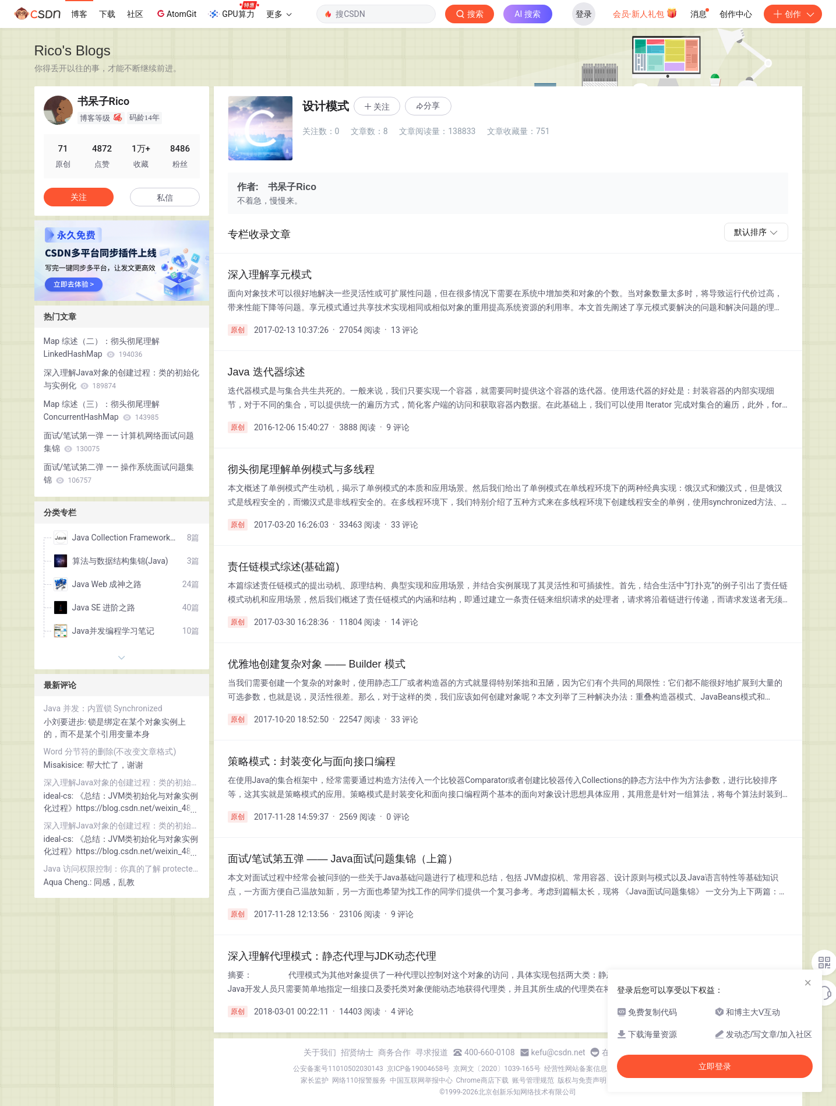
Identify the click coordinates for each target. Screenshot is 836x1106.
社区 (135, 14)
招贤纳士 (357, 1052)
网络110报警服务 (359, 1080)
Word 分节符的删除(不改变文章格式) (110, 751)
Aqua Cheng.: (69, 882)
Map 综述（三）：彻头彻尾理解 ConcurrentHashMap (102, 410)
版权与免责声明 (582, 1080)
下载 (107, 14)
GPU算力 (233, 10)
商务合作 (394, 1052)
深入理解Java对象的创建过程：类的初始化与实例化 (122, 379)
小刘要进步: (66, 721)
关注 (78, 197)
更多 (279, 14)
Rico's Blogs (72, 50)
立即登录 (715, 1066)
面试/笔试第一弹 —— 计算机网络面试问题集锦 (119, 442)
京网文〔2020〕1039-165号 (497, 1069)
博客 (79, 14)
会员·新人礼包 (645, 13)
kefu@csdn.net (558, 1052)
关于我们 (320, 1052)
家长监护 (315, 1080)
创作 (793, 14)
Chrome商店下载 (482, 1080)
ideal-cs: (60, 795)
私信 (165, 197)
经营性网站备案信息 (575, 1069)
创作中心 (735, 14)
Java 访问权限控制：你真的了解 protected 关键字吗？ (122, 868)
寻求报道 (431, 1052)
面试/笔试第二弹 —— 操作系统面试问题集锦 (119, 473)
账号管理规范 (533, 1080)
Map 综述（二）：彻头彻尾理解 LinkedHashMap (102, 347)
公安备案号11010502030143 (338, 1069)
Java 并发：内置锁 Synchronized (103, 708)
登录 (584, 14)
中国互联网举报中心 (421, 1080)
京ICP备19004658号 (418, 1069)
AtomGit (175, 13)
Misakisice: (65, 765)
